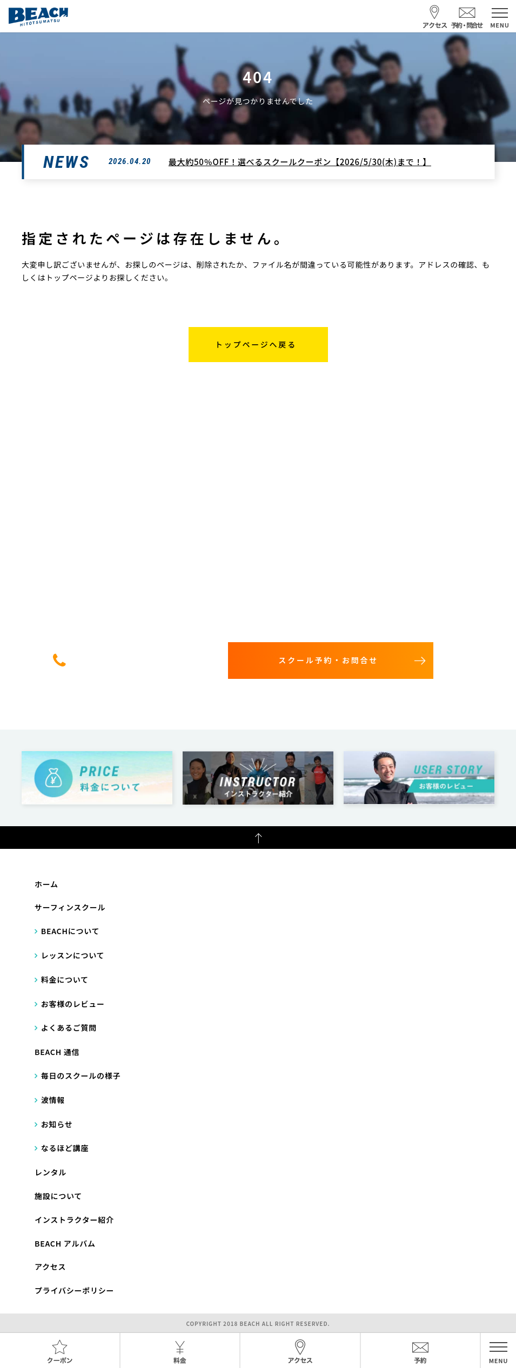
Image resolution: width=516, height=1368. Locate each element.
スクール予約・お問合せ (328, 660)
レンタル (50, 1172)
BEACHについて (70, 930)
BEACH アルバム (65, 1243)
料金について (65, 979)
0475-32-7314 (137, 660)
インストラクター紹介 (74, 1219)
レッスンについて (73, 955)
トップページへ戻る (256, 344)
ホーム (46, 884)
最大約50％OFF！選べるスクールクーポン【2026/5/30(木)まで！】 (300, 161)
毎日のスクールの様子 (81, 1075)
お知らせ (57, 1124)
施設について (58, 1195)
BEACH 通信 (57, 1051)
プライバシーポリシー (74, 1290)
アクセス (50, 1266)
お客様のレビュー (73, 1003)
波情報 (53, 1099)
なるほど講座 (65, 1147)
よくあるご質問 (69, 1027)
